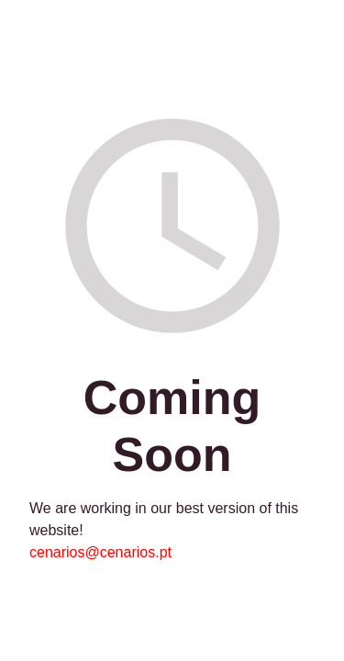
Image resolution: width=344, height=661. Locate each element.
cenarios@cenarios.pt (100, 552)
